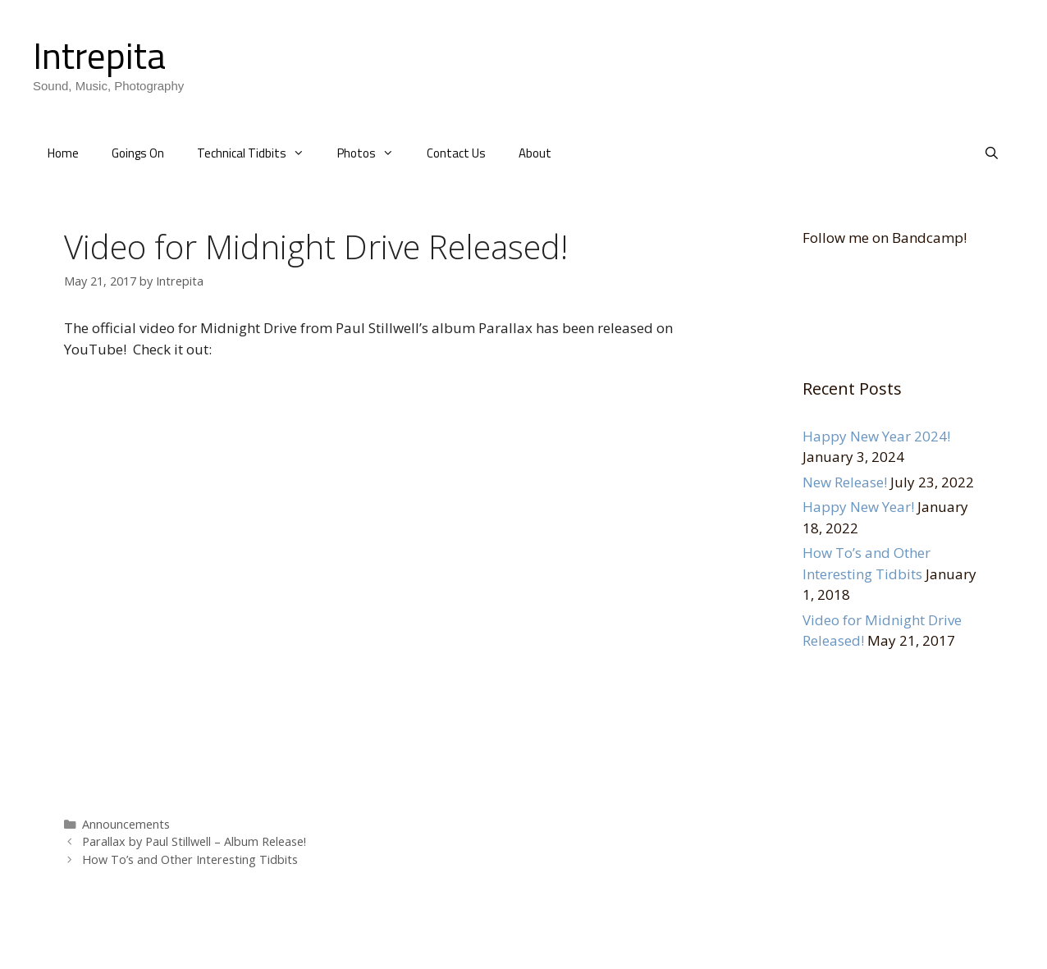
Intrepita (99, 55)
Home (63, 153)
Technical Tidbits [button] (259, 153)
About (535, 153)
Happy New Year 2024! (876, 436)
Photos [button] (373, 153)
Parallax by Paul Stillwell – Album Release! (194, 841)
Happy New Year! (858, 506)
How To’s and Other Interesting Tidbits (190, 859)
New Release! (844, 482)
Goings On (138, 153)
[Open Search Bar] (991, 153)
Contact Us (456, 153)
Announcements (126, 824)
